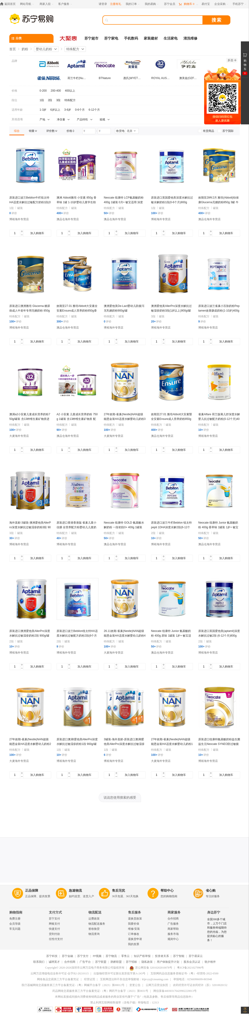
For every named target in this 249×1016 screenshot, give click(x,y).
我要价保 (133, 923)
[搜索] (155, 20)
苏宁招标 (131, 961)
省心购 (210, 890)
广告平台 (85, 961)
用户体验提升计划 (168, 961)
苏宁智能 (178, 956)
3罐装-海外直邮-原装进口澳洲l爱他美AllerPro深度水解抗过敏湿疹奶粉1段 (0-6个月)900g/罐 (124, 744)
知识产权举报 (142, 956)
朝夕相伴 (210, 961)
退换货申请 (135, 939)
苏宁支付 (54, 918)
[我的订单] (133, 4)
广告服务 (173, 923)
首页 (12, 49)
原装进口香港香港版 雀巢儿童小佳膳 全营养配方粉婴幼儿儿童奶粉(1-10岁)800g (76, 527)
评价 (13, 213)
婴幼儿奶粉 (44, 49)
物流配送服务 (96, 923)
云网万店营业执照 (157, 985)
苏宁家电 (111, 38)
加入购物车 (37, 233)
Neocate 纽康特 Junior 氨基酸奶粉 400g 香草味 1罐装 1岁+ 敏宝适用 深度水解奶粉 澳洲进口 (218, 527)
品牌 (14, 61)
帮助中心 (167, 890)
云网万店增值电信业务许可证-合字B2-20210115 (59, 973)
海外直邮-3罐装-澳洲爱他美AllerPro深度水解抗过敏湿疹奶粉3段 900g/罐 (30, 527)
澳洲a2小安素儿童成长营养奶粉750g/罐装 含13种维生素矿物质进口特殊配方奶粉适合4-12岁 (29, 419)
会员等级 (14, 923)
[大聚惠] (68, 38)
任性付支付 (56, 939)
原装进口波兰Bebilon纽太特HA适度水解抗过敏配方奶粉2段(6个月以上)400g (77, 635)
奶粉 (25, 49)
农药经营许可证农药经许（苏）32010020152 (200, 985)
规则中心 (173, 939)
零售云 (125, 956)
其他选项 (17, 119)
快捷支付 (54, 928)
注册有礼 (115, 4)
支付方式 (55, 912)
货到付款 (54, 934)
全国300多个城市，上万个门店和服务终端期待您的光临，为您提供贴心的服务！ (217, 930)
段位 (14, 100)
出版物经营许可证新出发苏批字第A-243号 (119, 973)
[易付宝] (205, 4)
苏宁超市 (91, 38)
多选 (232, 60)
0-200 (43, 90)
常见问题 (14, 928)
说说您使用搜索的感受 (120, 797)
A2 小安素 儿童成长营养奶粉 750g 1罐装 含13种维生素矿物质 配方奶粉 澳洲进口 (77, 419)
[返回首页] (9, 4)
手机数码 (131, 38)
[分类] (31, 38)
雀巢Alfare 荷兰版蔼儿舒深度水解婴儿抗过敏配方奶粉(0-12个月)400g (219, 419)
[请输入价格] (88, 131)
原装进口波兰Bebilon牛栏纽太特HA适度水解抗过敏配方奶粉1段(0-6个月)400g (30, 202)
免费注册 (14, 918)
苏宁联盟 (100, 961)
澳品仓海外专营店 (68, 219)
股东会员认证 (192, 961)
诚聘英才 (54, 961)
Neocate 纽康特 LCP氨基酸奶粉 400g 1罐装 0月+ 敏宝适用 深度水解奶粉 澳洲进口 (124, 202)
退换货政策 (135, 918)
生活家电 (171, 38)
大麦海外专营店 (19, 436)
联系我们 (38, 961)
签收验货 (94, 928)
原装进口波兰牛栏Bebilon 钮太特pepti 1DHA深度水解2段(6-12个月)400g (171, 527)
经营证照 (89, 979)
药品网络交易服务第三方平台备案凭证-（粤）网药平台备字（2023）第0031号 (100, 991)
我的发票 (133, 944)
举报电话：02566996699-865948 (192, 979)
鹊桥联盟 (116, 961)
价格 (14, 90)
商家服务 (174, 912)
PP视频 (97, 956)
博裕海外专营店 (19, 219)
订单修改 (133, 934)
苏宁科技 (51, 956)
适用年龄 (17, 109)
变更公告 (135, 985)
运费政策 (94, 918)
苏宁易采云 (196, 956)
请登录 (103, 4)
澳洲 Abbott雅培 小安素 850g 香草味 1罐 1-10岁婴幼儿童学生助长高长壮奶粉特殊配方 (76, 202)
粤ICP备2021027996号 (190, 967)
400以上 (70, 90)
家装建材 (151, 38)
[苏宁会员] (170, 4)
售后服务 (134, 912)
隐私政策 (147, 961)
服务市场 (173, 934)
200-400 (56, 90)
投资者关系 (162, 956)
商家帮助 (173, 928)
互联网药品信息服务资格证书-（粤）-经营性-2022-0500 (185, 973)
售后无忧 (118, 890)
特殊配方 (72, 49)
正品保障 (31, 890)
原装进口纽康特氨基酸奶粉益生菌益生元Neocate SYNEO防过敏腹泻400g (219, 744)
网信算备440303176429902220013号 (175, 991)
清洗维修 (190, 38)
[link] (16, 130)
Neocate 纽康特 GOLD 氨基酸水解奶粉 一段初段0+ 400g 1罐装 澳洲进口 (124, 527)
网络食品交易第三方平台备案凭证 (58, 979)
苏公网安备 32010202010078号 (150, 967)
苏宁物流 (111, 956)
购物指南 (15, 912)
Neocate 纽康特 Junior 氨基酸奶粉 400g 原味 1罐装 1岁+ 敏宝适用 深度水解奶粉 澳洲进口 (171, 635)
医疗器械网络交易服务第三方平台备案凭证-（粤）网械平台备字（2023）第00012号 (73, 985)
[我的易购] (152, 4)
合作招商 (173, 918)
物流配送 (94, 912)
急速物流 (75, 890)
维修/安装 (134, 928)
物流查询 (94, 934)
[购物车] (188, 4)
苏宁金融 (67, 956)
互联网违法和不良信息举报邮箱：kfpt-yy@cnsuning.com (134, 979)
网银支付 (54, 923)
